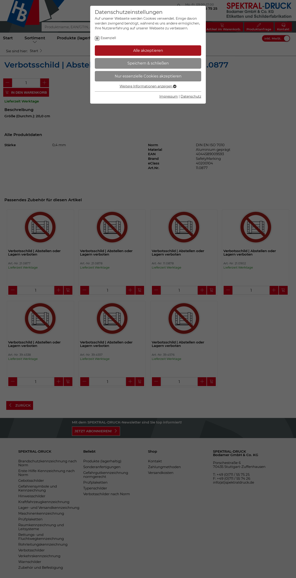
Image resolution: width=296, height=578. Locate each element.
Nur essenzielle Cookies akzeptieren (148, 76)
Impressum (168, 96)
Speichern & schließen (148, 63)
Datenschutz (191, 96)
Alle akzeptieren (148, 50)
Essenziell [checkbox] (108, 38)
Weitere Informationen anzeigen (148, 86)
